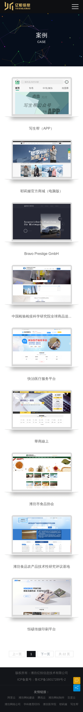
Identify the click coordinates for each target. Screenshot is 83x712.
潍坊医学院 (49, 704)
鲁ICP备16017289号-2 (50, 679)
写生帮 (74, 704)
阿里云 (11, 697)
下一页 (45, 654)
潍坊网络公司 (13, 704)
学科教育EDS (32, 704)
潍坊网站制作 (56, 697)
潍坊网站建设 (27, 697)
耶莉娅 (63, 704)
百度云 (71, 697)
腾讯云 (42, 697)
